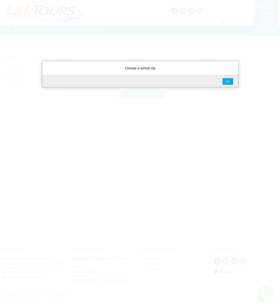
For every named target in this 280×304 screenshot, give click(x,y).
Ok (228, 81)
